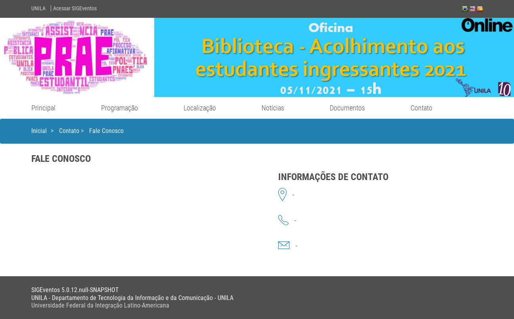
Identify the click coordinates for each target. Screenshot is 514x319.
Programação (119, 108)
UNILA (38, 8)
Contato (421, 108)
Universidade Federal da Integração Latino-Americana (100, 305)
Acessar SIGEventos (75, 8)
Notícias (273, 108)
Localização (199, 108)
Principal (43, 108)
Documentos (347, 108)
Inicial (39, 131)
